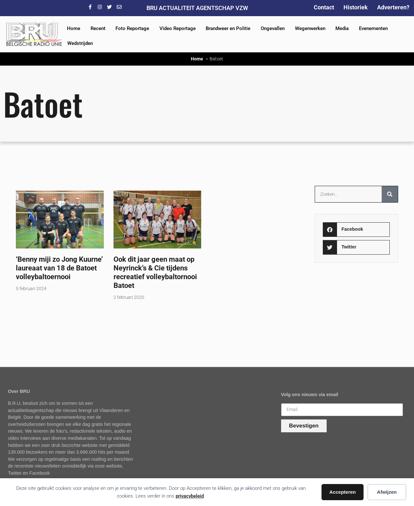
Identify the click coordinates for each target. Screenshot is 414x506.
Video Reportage (177, 28)
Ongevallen (273, 28)
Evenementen (373, 28)
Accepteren (342, 492)
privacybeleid (190, 496)
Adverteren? (393, 7)
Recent (98, 28)
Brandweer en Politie (228, 28)
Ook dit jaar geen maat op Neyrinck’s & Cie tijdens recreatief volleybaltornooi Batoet (155, 272)
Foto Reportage (132, 28)
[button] (356, 229)
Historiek (355, 7)
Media (342, 28)
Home (73, 28)
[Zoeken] (390, 194)
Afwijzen (387, 492)
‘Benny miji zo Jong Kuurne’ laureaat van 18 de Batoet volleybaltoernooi (59, 268)
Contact (324, 7)
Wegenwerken (310, 28)
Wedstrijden (80, 43)
